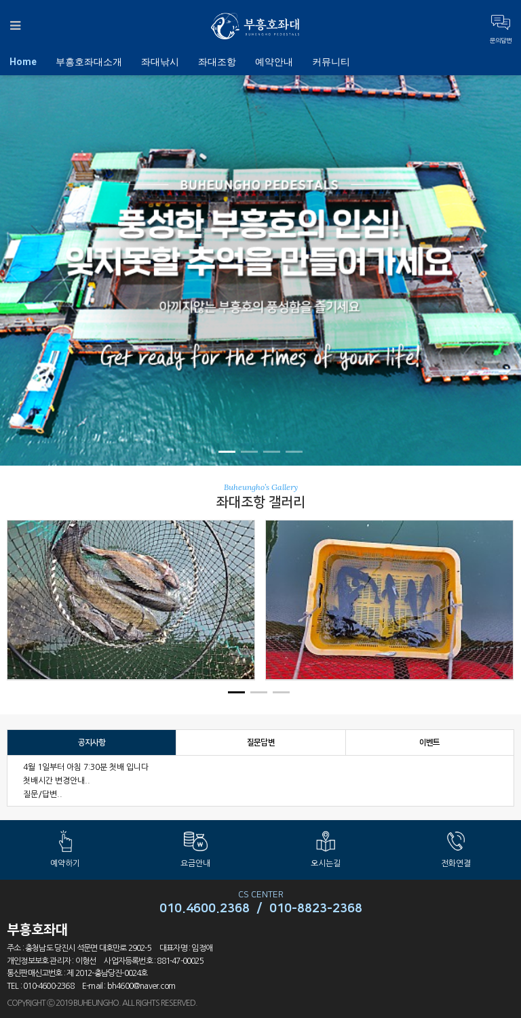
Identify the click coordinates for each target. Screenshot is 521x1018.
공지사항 (92, 742)
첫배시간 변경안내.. (56, 781)
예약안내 (274, 61)
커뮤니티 (331, 61)
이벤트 (429, 742)
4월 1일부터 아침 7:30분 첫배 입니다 (86, 767)
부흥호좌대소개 (89, 61)
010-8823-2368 (315, 909)
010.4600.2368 (204, 909)
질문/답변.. (42, 794)
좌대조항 (217, 61)
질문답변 (261, 742)
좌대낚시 (160, 61)
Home (23, 61)
